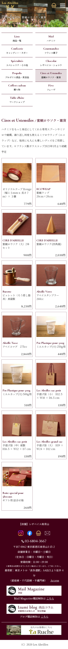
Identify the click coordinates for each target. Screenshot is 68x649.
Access (54, 580)
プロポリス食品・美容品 (17, 75)
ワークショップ (17, 99)
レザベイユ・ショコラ (51, 63)
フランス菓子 (51, 50)
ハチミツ (51, 38)
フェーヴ (51, 87)
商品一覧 (17, 38)
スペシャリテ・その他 (17, 63)
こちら (50, 598)
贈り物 (17, 87)
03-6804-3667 (35, 541)
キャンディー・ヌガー (17, 50)
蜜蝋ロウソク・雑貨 (51, 75)
